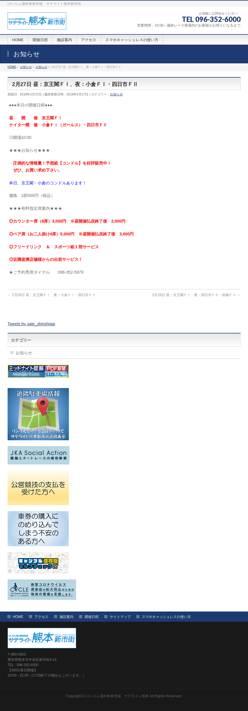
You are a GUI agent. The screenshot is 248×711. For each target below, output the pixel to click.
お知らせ (116, 94)
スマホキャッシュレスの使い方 (166, 617)
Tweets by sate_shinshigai (31, 324)
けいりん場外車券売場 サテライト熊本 (117, 696)
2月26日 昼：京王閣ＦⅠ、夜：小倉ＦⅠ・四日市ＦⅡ (52, 295)
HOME (18, 617)
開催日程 (92, 617)
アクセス (41, 617)
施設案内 (67, 617)
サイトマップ (120, 617)
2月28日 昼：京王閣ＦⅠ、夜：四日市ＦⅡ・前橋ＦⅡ (196, 295)
